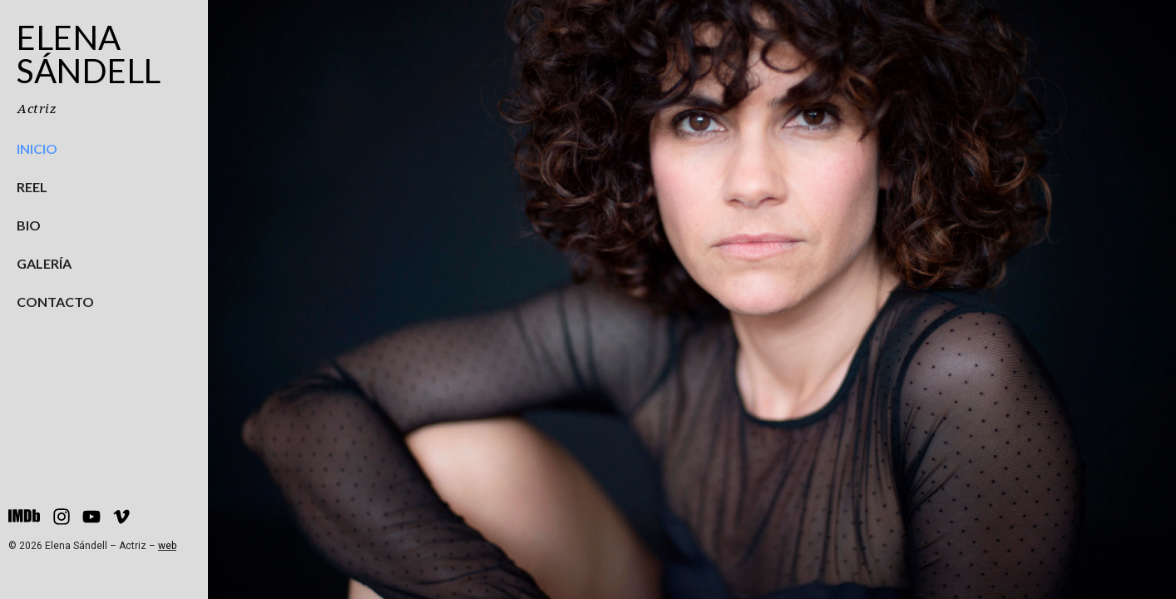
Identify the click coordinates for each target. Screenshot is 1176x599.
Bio (29, 225)
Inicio (37, 148)
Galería (44, 263)
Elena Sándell (89, 54)
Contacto (55, 301)
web (167, 546)
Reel (32, 187)
